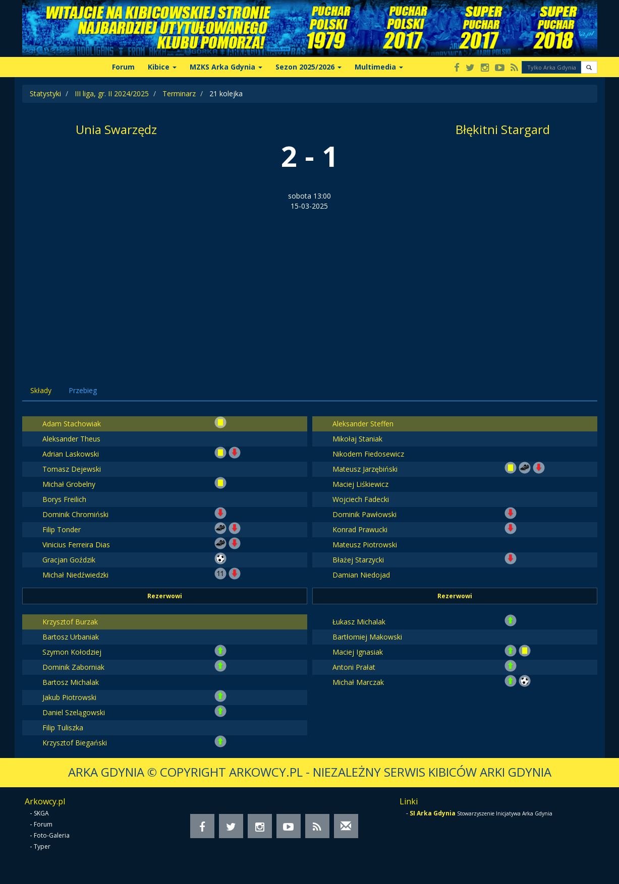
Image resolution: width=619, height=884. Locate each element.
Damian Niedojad (361, 575)
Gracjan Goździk (68, 559)
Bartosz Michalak (70, 682)
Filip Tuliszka (62, 727)
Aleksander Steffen (362, 423)
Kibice (162, 67)
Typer (42, 846)
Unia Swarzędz (116, 129)
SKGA (41, 813)
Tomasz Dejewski (71, 469)
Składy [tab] (40, 390)
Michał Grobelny (68, 484)
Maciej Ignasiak (357, 652)
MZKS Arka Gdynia (226, 67)
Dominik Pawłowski (364, 514)
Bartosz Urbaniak (70, 637)
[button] (589, 67)
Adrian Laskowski (70, 454)
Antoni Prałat (353, 667)
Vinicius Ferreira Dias (76, 544)
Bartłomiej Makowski (367, 637)
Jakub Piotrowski (69, 697)
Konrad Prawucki (359, 529)
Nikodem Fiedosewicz (368, 454)
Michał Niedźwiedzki (75, 575)
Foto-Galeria (52, 835)
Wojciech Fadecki (360, 499)
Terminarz (179, 93)
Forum (123, 67)
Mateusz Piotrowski (364, 544)
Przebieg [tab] (83, 390)
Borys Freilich (64, 499)
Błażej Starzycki (358, 559)
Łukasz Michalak (358, 621)
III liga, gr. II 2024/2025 (112, 93)
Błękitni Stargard (503, 129)
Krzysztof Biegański (74, 742)
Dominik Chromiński (75, 514)
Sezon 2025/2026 (308, 67)
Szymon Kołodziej (71, 652)
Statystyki (45, 93)
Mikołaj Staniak (357, 439)
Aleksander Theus (71, 439)
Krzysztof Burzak (70, 621)
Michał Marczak (358, 682)
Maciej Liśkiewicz (360, 484)
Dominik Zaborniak (73, 667)
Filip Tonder (61, 529)
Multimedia (379, 67)
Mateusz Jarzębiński (365, 469)
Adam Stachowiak (71, 423)
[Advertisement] (309, 286)
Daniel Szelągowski (73, 712)
